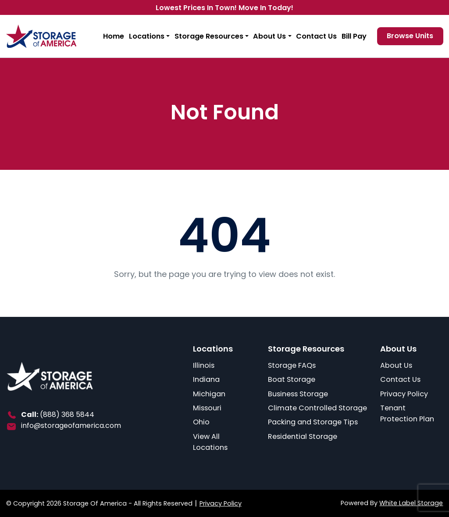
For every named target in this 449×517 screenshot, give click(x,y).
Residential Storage (302, 436)
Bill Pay (354, 36)
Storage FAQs (292, 365)
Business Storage (298, 394)
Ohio (201, 422)
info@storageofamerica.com (71, 425)
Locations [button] (146, 36)
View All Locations (210, 441)
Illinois (203, 365)
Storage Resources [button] (209, 36)
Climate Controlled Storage (317, 408)
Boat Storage (291, 379)
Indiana (206, 379)
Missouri (207, 408)
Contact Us (316, 36)
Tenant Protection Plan (407, 413)
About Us (396, 365)
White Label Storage (411, 503)
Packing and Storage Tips (313, 422)
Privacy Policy (404, 394)
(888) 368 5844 (67, 414)
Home (113, 36)
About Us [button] (269, 36)
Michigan (209, 394)
